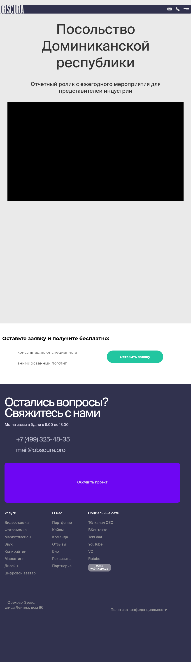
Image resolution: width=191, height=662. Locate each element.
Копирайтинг (16, 552)
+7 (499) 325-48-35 (43, 440)
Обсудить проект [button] (92, 482)
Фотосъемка (16, 530)
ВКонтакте (97, 530)
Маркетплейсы (18, 537)
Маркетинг (14, 559)
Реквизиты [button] (61, 559)
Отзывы (59, 544)
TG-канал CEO (101, 523)
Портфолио (62, 523)
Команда (60, 537)
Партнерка (62, 566)
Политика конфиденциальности (139, 610)
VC (90, 552)
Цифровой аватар (20, 573)
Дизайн (11, 566)
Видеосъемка (17, 523)
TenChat (95, 537)
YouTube (95, 544)
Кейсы (58, 530)
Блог (56, 552)
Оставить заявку (135, 357)
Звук (9, 544)
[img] (178, 9)
